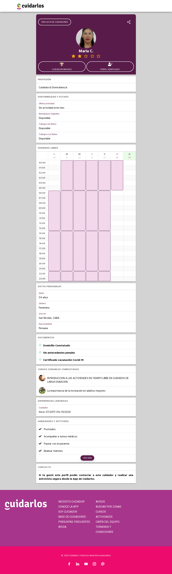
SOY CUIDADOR (67, 511)
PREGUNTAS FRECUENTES (74, 521)
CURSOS (101, 511)
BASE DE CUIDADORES (72, 516)
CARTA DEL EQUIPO (107, 521)
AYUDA (62, 526)
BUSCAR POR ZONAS (108, 506)
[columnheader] (54, 156)
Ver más (87, 458)
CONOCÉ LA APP (68, 506)
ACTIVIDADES (104, 516)
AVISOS (100, 501)
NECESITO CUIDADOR (71, 501)
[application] (54, 211)
